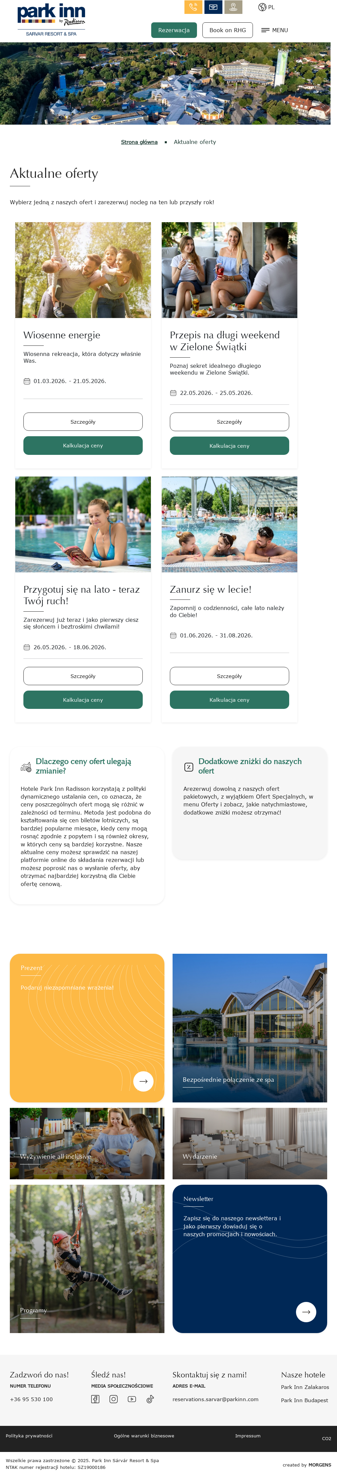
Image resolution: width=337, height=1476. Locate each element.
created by (307, 1463)
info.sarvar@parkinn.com (250, 7)
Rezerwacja (210, 29)
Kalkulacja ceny (83, 445)
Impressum (248, 1435)
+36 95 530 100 (32, 1398)
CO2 (326, 1438)
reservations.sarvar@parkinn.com (219, 1398)
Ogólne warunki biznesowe (144, 1435)
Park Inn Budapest (306, 1400)
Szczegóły (83, 421)
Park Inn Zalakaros (307, 1386)
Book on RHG (264, 29)
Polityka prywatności (29, 1435)
